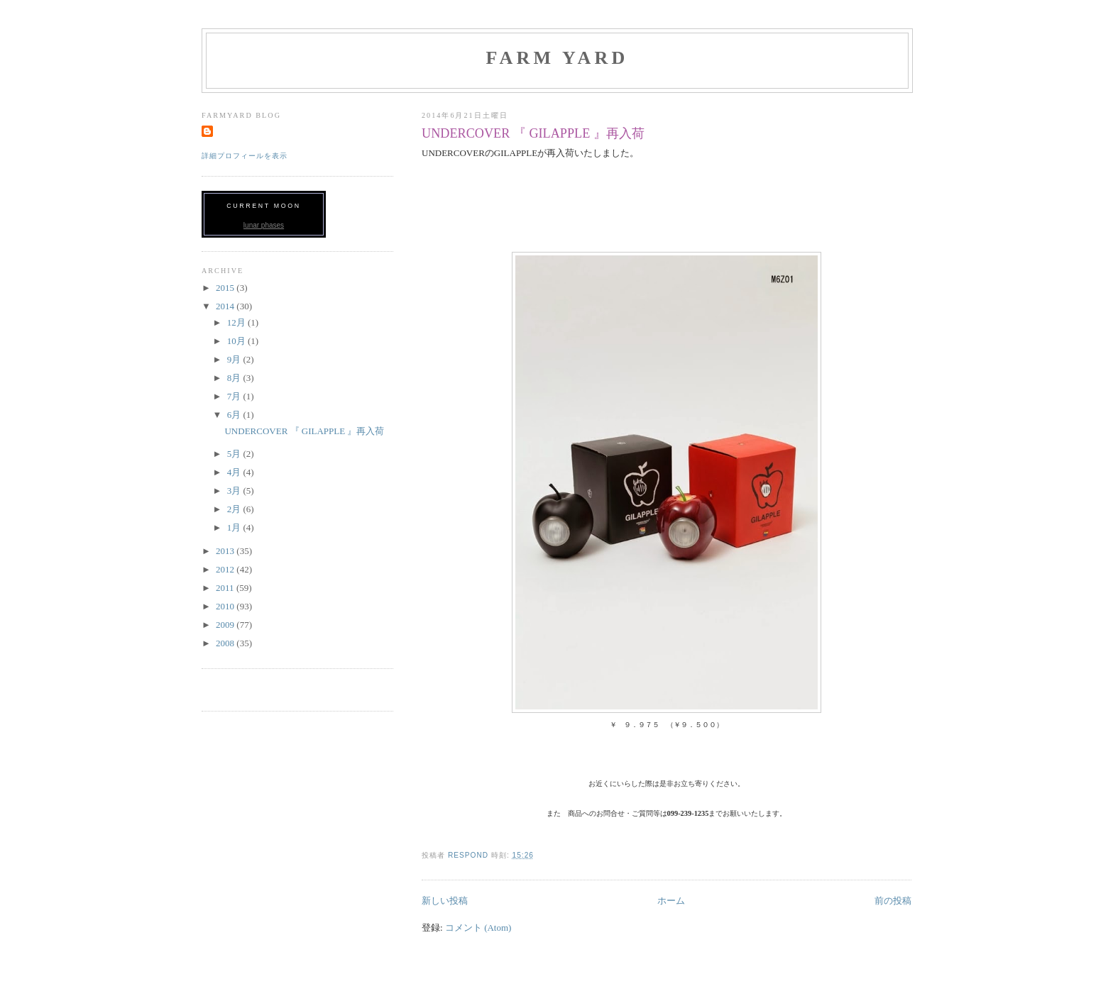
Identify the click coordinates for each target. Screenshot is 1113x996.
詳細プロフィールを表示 (244, 156)
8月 (235, 377)
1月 (235, 527)
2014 (226, 306)
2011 (226, 587)
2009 (226, 624)
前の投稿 (892, 900)
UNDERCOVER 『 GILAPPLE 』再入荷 (533, 133)
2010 (226, 606)
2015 (226, 287)
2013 (226, 551)
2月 (235, 509)
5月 (235, 453)
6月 (235, 414)
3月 (235, 490)
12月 (237, 322)
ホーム (671, 900)
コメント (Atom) (478, 927)
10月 (237, 341)
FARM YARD (557, 58)
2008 (226, 643)
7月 (235, 396)
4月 (235, 472)
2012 (226, 569)
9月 (235, 359)
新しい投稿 (445, 900)
